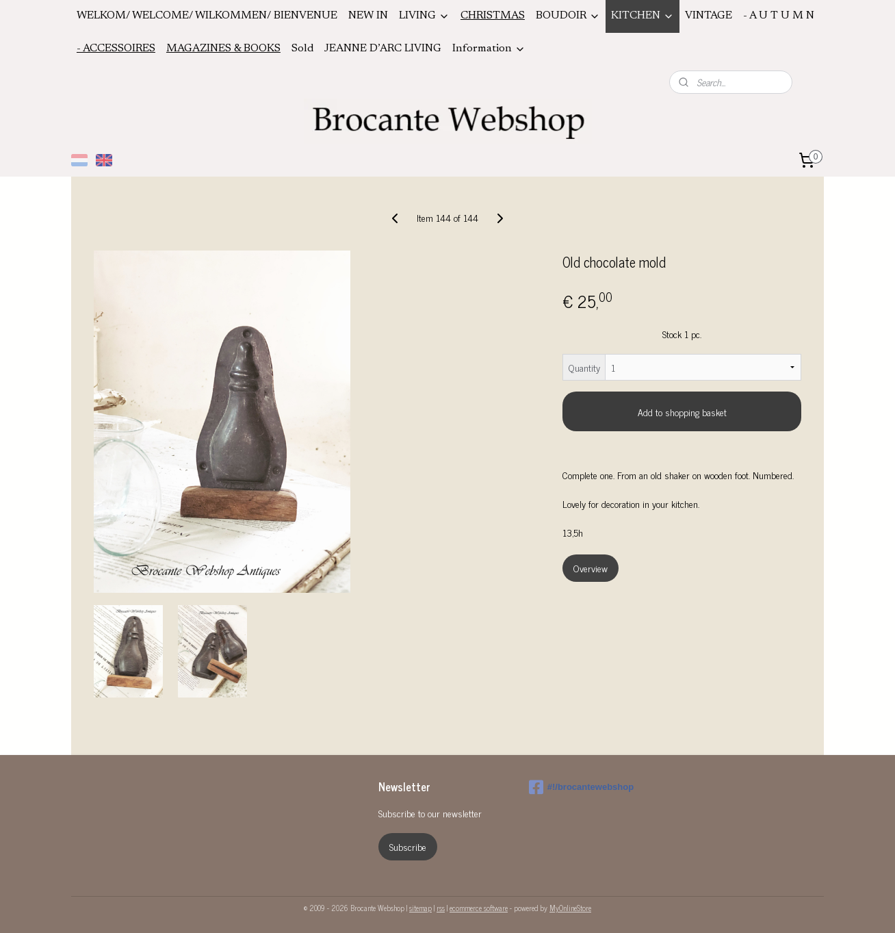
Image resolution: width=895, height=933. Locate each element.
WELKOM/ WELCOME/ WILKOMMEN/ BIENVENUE (207, 15)
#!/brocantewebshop (581, 787)
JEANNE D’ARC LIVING (382, 48)
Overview (590, 568)
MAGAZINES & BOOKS (223, 48)
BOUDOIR (568, 16)
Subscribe (407, 846)
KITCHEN (642, 16)
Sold (302, 48)
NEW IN (368, 15)
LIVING (424, 16)
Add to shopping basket (682, 412)
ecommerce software (479, 908)
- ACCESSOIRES (116, 48)
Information (489, 49)
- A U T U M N (778, 15)
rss (441, 908)
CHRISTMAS (493, 15)
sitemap (420, 908)
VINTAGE (708, 15)
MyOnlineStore (570, 908)
